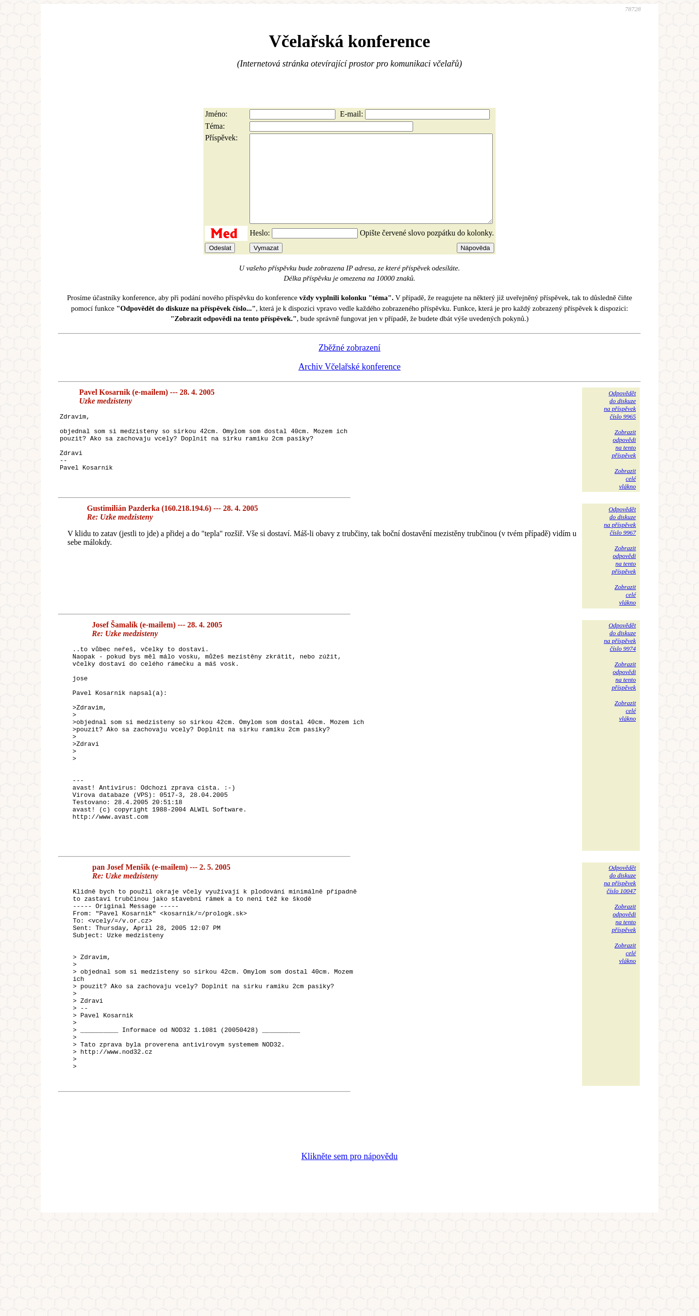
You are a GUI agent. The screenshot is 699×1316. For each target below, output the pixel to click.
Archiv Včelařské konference (350, 384)
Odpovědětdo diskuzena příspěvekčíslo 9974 (620, 654)
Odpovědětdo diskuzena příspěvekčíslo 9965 (620, 422)
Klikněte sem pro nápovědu (349, 1251)
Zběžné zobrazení (349, 365)
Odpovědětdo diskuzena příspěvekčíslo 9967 (620, 538)
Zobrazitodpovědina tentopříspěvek (624, 461)
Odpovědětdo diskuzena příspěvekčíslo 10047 (620, 936)
